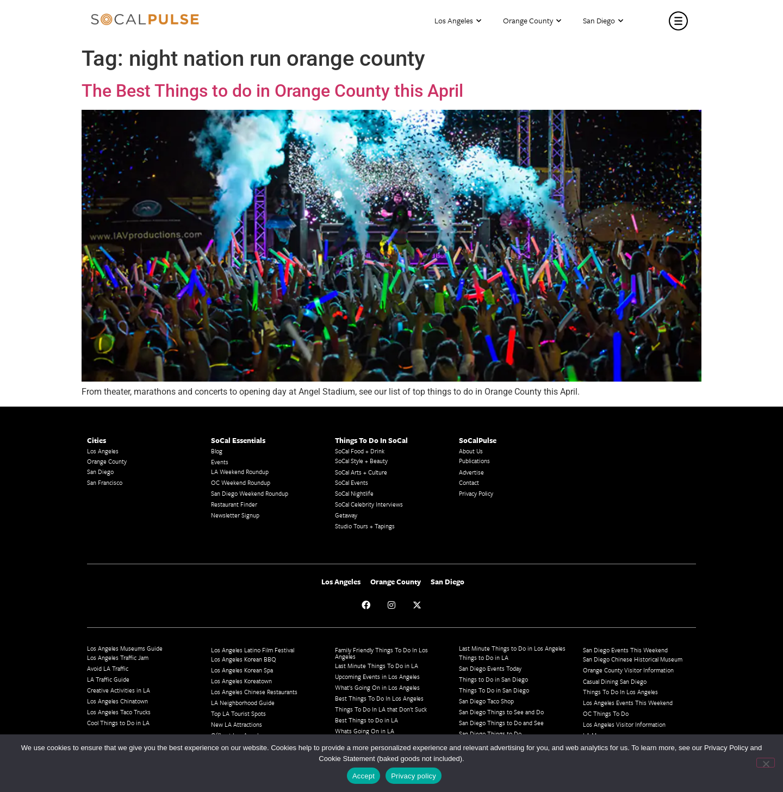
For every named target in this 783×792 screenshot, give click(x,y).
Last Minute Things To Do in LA (376, 665)
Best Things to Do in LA (366, 720)
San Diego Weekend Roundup (249, 493)
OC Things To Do (606, 713)
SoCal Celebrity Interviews (369, 504)
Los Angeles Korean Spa (242, 670)
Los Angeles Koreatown (241, 680)
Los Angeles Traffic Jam (117, 657)
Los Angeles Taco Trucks (119, 711)
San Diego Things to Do (490, 733)
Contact (469, 482)
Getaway (346, 515)
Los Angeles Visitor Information (624, 724)
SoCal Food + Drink (359, 451)
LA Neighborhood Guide (243, 702)
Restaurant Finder (234, 504)
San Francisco (104, 482)
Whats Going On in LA (364, 730)
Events (219, 461)
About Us (471, 451)
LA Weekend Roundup (240, 471)
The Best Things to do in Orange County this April (272, 90)
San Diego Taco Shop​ (486, 701)
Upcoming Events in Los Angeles (377, 676)
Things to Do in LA (483, 657)
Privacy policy (413, 776)
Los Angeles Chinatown (117, 701)
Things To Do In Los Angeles (620, 691)
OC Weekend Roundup (240, 482)
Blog (216, 451)
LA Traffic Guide (108, 679)
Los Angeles (457, 21)
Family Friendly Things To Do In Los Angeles (381, 653)
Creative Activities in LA (118, 690)
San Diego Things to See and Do (501, 711)
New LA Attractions (236, 724)
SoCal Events (351, 482)
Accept (363, 776)
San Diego (603, 21)
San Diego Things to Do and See (501, 722)
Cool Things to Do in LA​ (118, 722)
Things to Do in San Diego (493, 679)
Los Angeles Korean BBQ (243, 659)
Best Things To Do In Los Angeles (379, 698)
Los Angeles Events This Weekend (628, 702)
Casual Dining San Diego (615, 681)
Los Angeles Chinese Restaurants (254, 691)
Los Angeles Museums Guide (125, 648)
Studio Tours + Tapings (365, 526)
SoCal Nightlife (354, 493)
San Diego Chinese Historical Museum (632, 659)
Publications (474, 460)
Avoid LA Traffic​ (107, 668)
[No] (765, 763)
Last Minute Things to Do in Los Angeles (512, 648)
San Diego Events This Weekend (625, 649)
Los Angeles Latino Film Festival (252, 649)
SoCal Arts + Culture (361, 472)
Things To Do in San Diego (494, 690)
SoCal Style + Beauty (361, 460)
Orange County (532, 21)
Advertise (471, 472)
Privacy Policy (476, 493)
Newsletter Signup (235, 515)
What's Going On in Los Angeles (377, 687)
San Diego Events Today (490, 668)
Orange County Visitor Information (628, 670)
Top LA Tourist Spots (238, 713)
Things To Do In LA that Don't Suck (381, 709)
